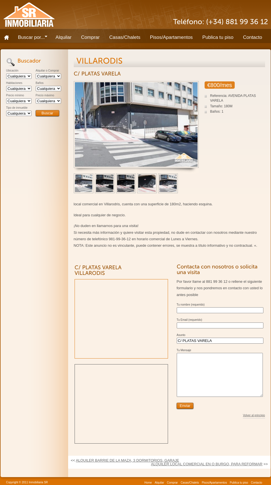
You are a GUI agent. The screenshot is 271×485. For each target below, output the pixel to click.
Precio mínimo (15, 95)
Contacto (252, 37)
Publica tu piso (218, 37)
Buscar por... (30, 38)
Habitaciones (14, 83)
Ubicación (12, 70)
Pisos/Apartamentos (171, 37)
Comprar (90, 37)
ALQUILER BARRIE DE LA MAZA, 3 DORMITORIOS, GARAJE (127, 460)
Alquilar (63, 37)
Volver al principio (254, 423)
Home (8, 37)
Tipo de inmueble (17, 107)
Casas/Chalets (124, 37)
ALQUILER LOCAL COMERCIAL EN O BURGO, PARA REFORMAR (207, 464)
